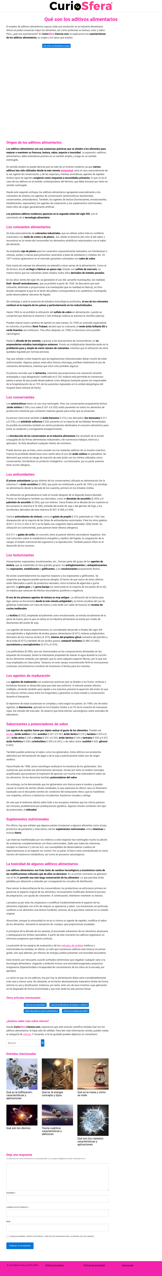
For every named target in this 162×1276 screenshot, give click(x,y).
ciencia (27, 1034)
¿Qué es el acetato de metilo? (75, 1011)
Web (8, 1222)
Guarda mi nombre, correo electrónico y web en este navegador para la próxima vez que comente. (52, 1236)
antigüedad (66, 170)
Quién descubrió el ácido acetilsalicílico (41, 1011)
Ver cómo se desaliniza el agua (56, 46)
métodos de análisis (72, 945)
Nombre (11, 1193)
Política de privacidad (94, 1265)
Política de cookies (54, 1265)
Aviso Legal (128, 1265)
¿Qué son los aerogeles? (35, 1005)
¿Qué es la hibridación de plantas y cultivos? (69, 1005)
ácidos (10, 734)
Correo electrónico (17, 1207)
